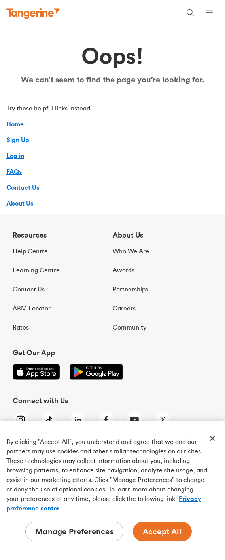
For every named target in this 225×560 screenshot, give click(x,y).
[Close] (212, 438)
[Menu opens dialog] (209, 13)
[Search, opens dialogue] (190, 13)
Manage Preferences (74, 531)
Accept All (162, 531)
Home (15, 124)
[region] (112, 490)
